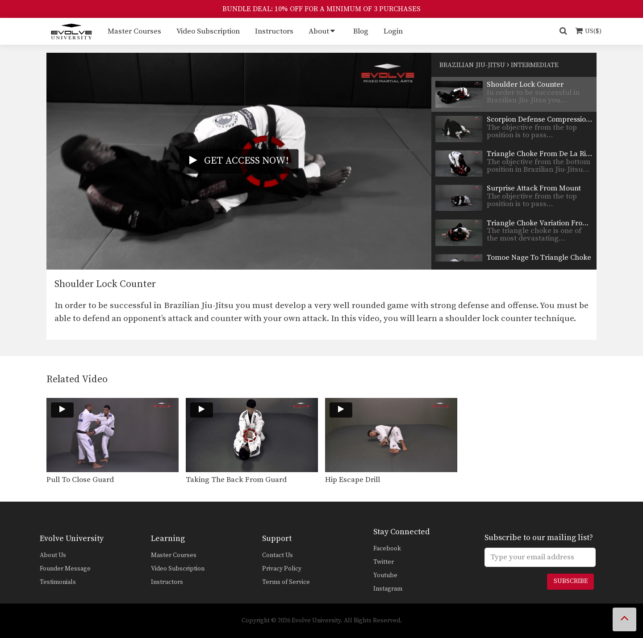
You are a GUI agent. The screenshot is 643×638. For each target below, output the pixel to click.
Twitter (383, 562)
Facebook (387, 549)
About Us (53, 555)
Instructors (274, 31)
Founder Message (65, 569)
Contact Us (277, 555)
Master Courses (134, 31)
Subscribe (571, 581)
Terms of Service (286, 582)
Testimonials (58, 582)
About (319, 31)
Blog (360, 31)
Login (393, 31)
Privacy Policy (281, 569)
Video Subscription (208, 31)
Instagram (387, 589)
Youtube (385, 575)
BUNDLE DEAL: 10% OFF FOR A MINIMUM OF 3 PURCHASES (321, 8)
